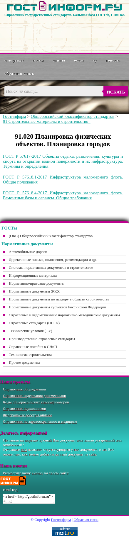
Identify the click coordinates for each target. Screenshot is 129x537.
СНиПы (59, 60)
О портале (14, 60)
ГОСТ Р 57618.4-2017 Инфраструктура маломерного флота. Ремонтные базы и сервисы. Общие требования (63, 195)
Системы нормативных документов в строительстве (51, 267)
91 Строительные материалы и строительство (47, 121)
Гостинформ (14, 116)
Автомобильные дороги (28, 251)
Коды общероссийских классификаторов (36, 402)
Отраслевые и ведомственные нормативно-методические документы (64, 315)
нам (24, 449)
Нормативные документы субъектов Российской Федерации (57, 307)
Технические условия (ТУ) (30, 331)
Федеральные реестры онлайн (27, 415)
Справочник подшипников (24, 408)
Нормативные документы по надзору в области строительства (59, 299)
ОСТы (78, 60)
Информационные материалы (33, 275)
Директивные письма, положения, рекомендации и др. (53, 259)
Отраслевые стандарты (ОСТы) (34, 323)
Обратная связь (19, 73)
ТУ (95, 60)
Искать (116, 92)
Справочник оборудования (24, 389)
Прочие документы (24, 362)
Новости (113, 60)
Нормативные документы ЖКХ (34, 291)
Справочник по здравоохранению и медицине (40, 421)
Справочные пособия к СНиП (33, 346)
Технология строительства (30, 354)
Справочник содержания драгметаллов (34, 395)
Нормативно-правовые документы (36, 283)
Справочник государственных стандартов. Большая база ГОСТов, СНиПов (64, 15)
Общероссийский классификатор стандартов (72, 116)
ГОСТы (38, 60)
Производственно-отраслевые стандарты (42, 339)
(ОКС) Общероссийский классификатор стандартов (51, 236)
